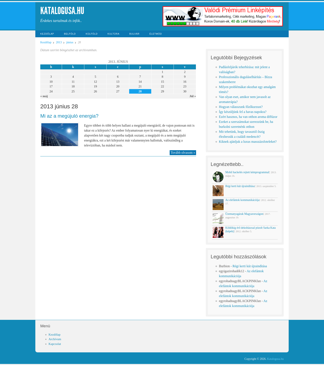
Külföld (92, 34)
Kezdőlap (47, 34)
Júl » (192, 96)
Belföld (70, 34)
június (69, 42)
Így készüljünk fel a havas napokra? (243, 112)
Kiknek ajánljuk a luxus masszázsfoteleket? (248, 141)
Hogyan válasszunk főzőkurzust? (241, 107)
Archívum (55, 339)
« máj (44, 96)
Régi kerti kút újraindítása (249, 266)
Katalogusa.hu (62, 11)
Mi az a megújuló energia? (69, 116)
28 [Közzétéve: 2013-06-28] (140, 91)
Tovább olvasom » (183, 152)
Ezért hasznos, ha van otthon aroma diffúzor (248, 116)
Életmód (155, 34)
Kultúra (114, 34)
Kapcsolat (55, 344)
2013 (59, 42)
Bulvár (134, 34)
